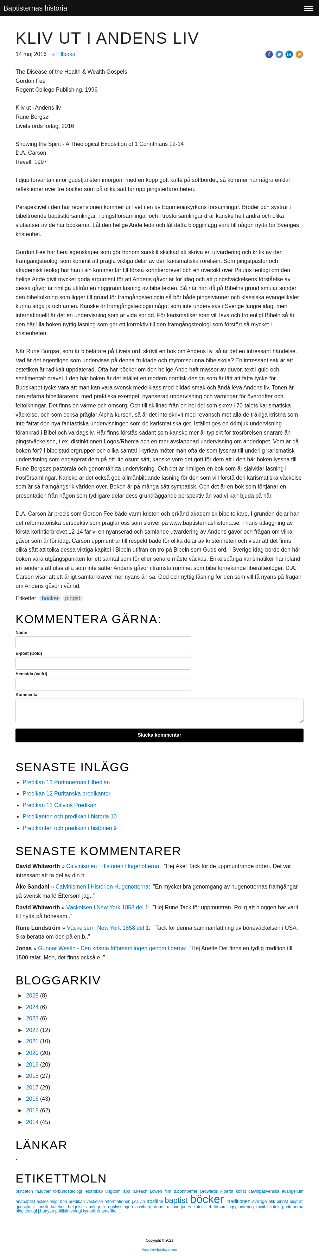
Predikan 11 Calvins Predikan (60, 805)
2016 (32, 1099)
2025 (32, 996)
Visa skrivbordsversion (159, 1250)
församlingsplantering (234, 1206)
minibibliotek (269, 1206)
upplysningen (121, 1206)
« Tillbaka (64, 54)
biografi (296, 1201)
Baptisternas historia (35, 8)
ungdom (114, 1191)
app (128, 1191)
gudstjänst (26, 1206)
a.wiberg (144, 1206)
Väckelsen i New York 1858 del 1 (107, 907)
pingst (72, 598)
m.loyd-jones (180, 1206)
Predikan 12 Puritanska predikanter (66, 794)
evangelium (292, 1191)
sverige (260, 1201)
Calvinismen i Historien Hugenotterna (112, 866)
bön (64, 1201)
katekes (59, 1206)
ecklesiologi (48, 1201)
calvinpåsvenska (265, 1191)
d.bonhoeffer (187, 1191)
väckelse (95, 1201)
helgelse (77, 1206)
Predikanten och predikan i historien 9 (70, 828)
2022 (32, 1030)
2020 (32, 1053)
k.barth (228, 1191)
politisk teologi (69, 1211)
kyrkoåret (92, 1211)
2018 (32, 1076)
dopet (160, 1206)
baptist (177, 1200)
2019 (32, 1065)
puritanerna (293, 1206)
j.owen (157, 1191)
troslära (156, 1201)
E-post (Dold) (28, 653)
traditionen (240, 1201)
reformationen (118, 1201)
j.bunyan (46, 1211)
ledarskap (94, 1191)
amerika (108, 1211)
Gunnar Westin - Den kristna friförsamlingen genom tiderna (111, 948)
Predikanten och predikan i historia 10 (70, 816)
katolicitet (203, 1206)
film (169, 1191)
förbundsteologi (68, 1191)
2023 (32, 1018)
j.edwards (210, 1191)
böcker (50, 598)
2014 (32, 1122)
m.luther (44, 1191)
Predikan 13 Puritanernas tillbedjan (66, 782)
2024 (32, 1007)
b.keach (141, 1191)
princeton (25, 1191)
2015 (32, 1110)
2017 (32, 1088)
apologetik (97, 1206)
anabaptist (26, 1201)
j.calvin (139, 1201)
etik (273, 1201)
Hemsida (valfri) (31, 673)
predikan (78, 1201)
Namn (21, 632)
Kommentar (27, 694)
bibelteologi (26, 1211)
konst (242, 1191)
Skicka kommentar (159, 735)
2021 (32, 1041)
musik (44, 1206)
